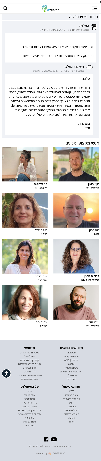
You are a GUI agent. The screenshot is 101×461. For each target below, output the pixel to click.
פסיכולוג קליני (71, 356)
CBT (71, 391)
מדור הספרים (30, 367)
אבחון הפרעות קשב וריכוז (30, 375)
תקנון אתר (29, 398)
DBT (71, 402)
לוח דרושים (30, 371)
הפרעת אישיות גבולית (71, 371)
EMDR (71, 417)
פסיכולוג (71, 352)
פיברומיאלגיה (71, 367)
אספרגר (71, 364)
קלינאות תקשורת (71, 398)
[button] (5, 8)
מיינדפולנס (71, 375)
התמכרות (71, 379)
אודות (30, 391)
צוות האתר (29, 395)
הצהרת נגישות (29, 406)
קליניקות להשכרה (29, 360)
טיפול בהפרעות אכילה (29, 364)
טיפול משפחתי (71, 410)
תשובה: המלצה (73, 66)
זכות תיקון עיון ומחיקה (29, 410)
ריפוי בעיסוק (71, 395)
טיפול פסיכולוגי (71, 414)
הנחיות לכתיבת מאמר (29, 414)
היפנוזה (71, 421)
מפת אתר (29, 425)
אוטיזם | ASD (71, 360)
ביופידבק (71, 406)
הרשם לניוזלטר (29, 421)
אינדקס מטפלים (29, 379)
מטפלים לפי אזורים (29, 352)
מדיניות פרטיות (29, 402)
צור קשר (29, 417)
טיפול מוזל (29, 356)
